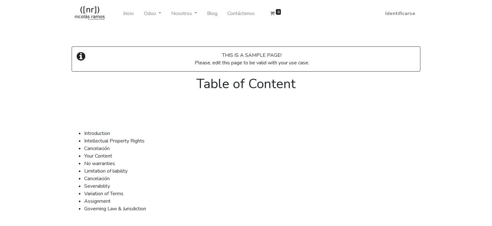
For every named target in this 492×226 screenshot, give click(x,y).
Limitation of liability (106, 171)
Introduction (97, 133)
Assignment (97, 201)
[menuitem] (128, 13)
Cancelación (97, 148)
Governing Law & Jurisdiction (115, 208)
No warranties (99, 163)
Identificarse (400, 13)
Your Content (98, 156)
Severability (97, 186)
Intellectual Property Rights (114, 140)
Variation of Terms (103, 193)
